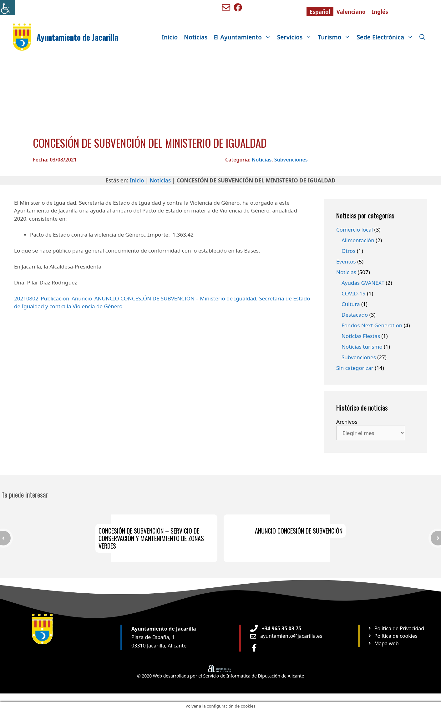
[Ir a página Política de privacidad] (396, 628)
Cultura (351, 304)
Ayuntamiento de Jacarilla (77, 37)
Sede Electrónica (386, 37)
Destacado (355, 314)
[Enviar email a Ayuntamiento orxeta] (286, 636)
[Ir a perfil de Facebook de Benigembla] (238, 7)
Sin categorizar (354, 367)
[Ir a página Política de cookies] (393, 636)
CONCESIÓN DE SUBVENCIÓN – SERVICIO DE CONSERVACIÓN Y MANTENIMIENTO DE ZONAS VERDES (151, 538)
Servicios (296, 37)
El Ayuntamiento (244, 37)
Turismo (335, 37)
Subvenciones (291, 159)
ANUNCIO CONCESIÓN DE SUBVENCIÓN (298, 530)
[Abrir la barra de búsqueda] (422, 37)
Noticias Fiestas (361, 336)
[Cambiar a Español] (320, 11)
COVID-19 (354, 293)
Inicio (170, 37)
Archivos (346, 421)
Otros (349, 250)
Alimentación (358, 240)
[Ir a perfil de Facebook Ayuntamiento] (254, 647)
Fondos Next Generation (372, 325)
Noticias (195, 37)
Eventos (346, 261)
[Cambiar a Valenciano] (351, 11)
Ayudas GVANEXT (363, 282)
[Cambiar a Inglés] (380, 11)
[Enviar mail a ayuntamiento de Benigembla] (226, 7)
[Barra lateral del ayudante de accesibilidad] (7, 7)
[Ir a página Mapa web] (383, 643)
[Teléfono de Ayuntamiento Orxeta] (275, 628)
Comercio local (354, 229)
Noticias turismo (362, 346)
